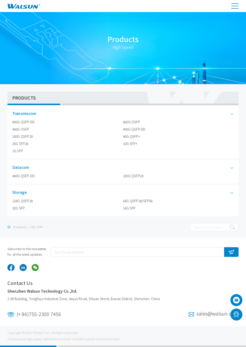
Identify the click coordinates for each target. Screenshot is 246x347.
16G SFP (129, 208)
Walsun (38, 332)
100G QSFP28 (22, 136)
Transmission (27, 113)
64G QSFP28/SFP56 (138, 200)
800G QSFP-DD (23, 122)
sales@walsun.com (218, 313)
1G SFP (17, 150)
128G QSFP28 (22, 200)
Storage (23, 192)
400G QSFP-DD (134, 129)
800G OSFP (131, 122)
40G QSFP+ (131, 136)
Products (19, 227)
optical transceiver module (63, 338)
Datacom (24, 167)
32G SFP (18, 208)
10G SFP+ (130, 143)
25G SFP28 (20, 143)
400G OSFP (20, 129)
